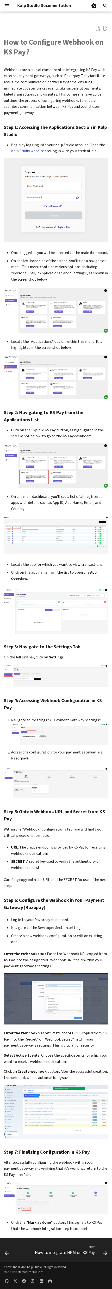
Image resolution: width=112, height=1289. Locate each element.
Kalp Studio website (27, 151)
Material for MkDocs (30, 1272)
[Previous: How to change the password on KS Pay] (7, 1251)
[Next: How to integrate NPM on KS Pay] (70, 1251)
